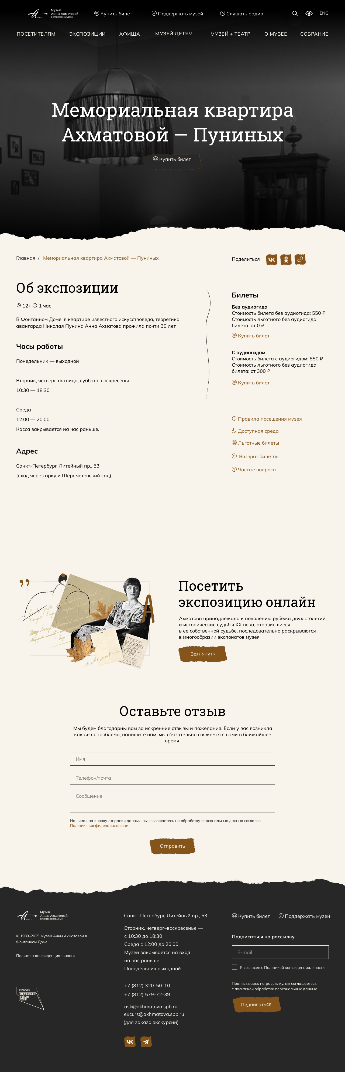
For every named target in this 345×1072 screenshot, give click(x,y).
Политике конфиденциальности (99, 825)
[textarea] (172, 801)
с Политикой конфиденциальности (293, 967)
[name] (172, 759)
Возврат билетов (255, 456)
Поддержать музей (177, 14)
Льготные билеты (255, 443)
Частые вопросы (254, 469)
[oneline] (172, 777)
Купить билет (113, 14)
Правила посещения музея (267, 419)
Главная (25, 258)
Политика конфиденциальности (45, 955)
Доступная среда (255, 431)
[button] (172, 162)
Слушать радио (241, 14)
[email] (280, 952)
